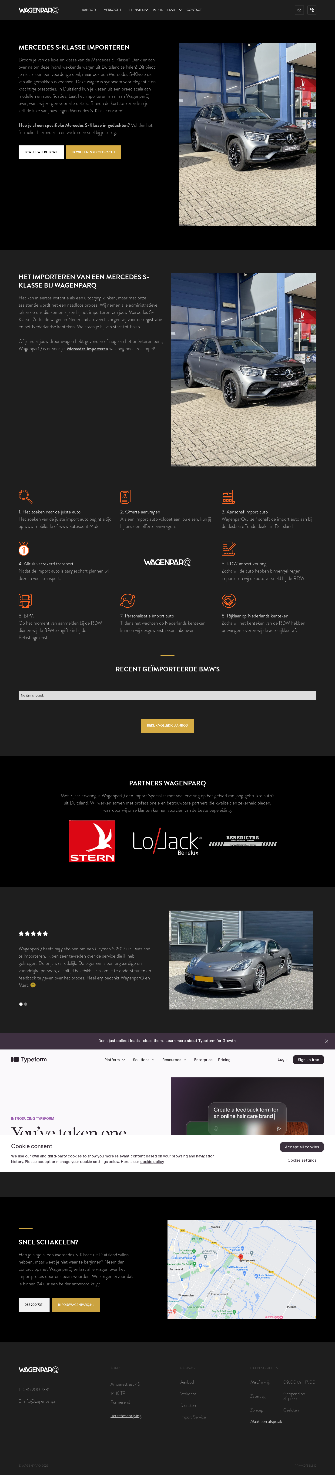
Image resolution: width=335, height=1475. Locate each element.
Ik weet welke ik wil (41, 152)
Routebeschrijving (126, 1415)
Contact (194, 10)
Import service (165, 10)
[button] (141, 10)
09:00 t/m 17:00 (299, 1382)
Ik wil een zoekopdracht (93, 152)
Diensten (137, 10)
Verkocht (112, 10)
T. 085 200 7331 (34, 1389)
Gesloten (291, 1410)
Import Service (193, 1417)
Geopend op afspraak (294, 1396)
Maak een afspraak (266, 1421)
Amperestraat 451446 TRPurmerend (125, 1393)
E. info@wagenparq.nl (38, 1401)
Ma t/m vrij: (260, 1382)
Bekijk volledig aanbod (167, 725)
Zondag (256, 1410)
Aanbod (89, 10)
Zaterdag (257, 1396)
